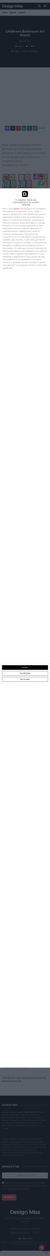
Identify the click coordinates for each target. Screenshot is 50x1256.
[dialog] (25, 628)
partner (16, 209)
